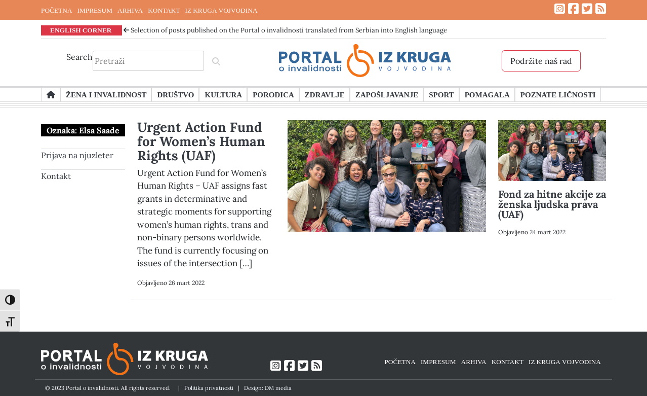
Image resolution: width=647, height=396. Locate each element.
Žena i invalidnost (106, 94)
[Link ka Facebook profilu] (573, 9)
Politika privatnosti (208, 387)
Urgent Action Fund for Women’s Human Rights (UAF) (201, 141)
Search (79, 57)
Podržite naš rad (541, 61)
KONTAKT (164, 10)
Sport (441, 94)
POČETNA (56, 10)
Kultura (223, 94)
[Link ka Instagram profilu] (559, 9)
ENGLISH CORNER (81, 29)
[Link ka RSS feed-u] (600, 9)
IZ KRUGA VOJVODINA (221, 10)
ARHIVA (130, 10)
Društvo (175, 94)
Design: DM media (268, 387)
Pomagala (487, 94)
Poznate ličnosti (558, 94)
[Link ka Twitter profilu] (587, 9)
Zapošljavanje (386, 94)
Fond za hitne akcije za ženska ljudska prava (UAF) (552, 204)
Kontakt (56, 176)
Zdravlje (325, 94)
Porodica (273, 94)
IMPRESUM (94, 10)
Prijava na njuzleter (77, 155)
